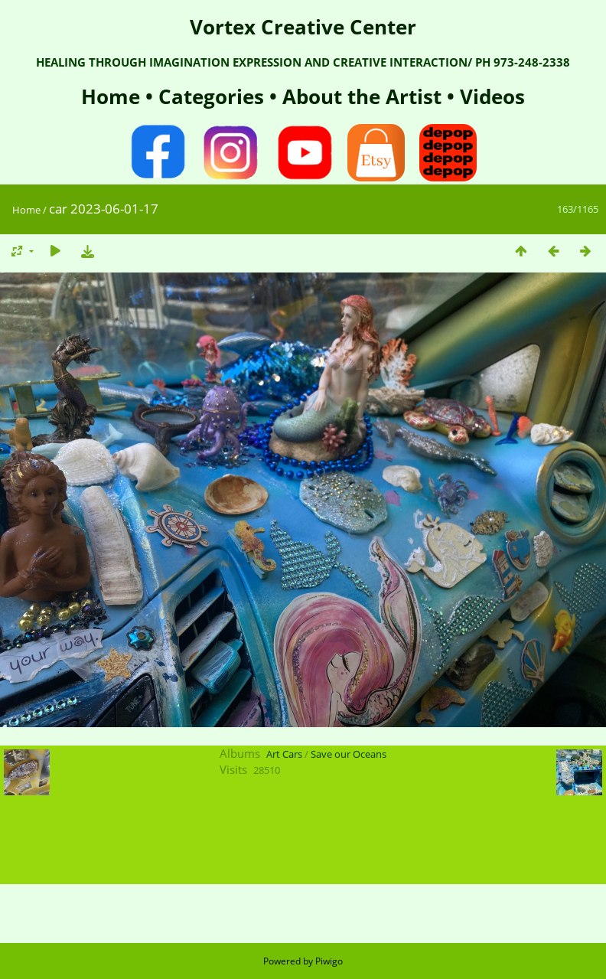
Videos (489, 96)
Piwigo (329, 961)
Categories (213, 96)
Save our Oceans (348, 754)
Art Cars (284, 754)
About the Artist (362, 96)
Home (113, 96)
